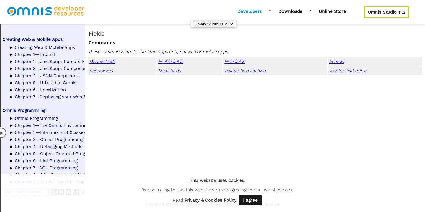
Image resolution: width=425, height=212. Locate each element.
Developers (249, 11)
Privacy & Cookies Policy (210, 200)
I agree (250, 200)
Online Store (332, 11)
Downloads (290, 11)
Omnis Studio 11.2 (387, 12)
